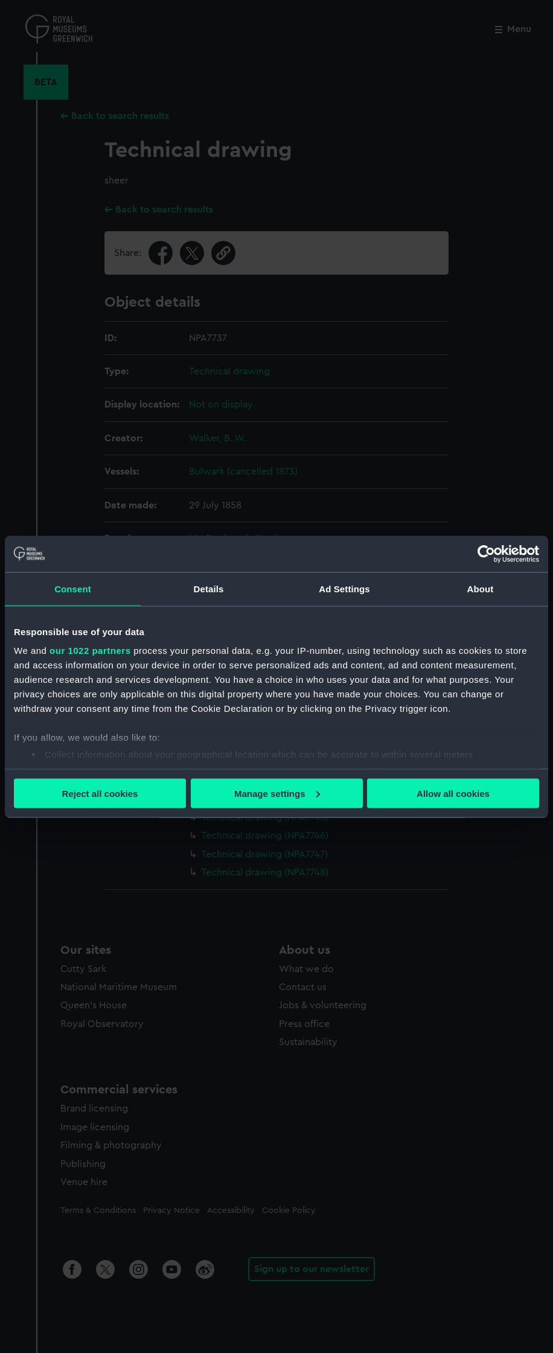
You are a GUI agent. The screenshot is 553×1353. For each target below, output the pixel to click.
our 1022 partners (90, 650)
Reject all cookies (100, 793)
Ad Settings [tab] (344, 588)
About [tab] (480, 588)
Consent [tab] (72, 588)
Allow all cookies (453, 793)
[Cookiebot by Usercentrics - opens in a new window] (486, 554)
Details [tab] (209, 588)
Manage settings (277, 793)
